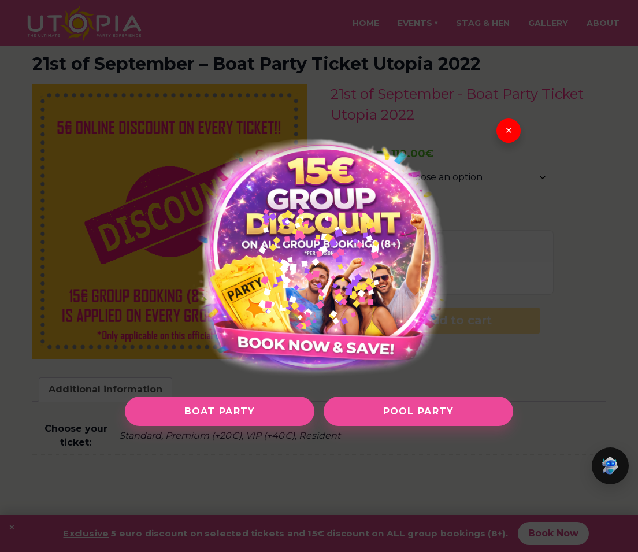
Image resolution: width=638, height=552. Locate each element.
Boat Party (219, 411)
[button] (610, 465)
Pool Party (418, 411)
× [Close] (509, 130)
